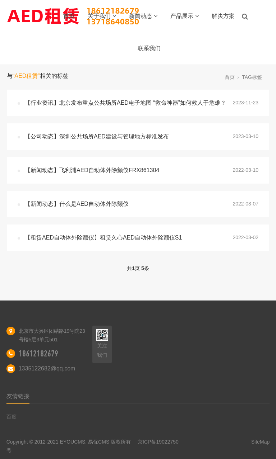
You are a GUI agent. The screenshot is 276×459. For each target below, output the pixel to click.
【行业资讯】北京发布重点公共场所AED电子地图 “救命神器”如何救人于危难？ (125, 103)
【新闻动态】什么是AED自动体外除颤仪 (77, 204)
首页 (69, 16)
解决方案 (223, 16)
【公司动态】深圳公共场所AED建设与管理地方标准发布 (97, 136)
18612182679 (38, 353)
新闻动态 (143, 16)
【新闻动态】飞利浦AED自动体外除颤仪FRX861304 (92, 170)
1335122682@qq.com (47, 368)
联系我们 (149, 48)
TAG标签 (252, 77)
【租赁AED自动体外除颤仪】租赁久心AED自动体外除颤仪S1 (103, 238)
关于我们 (102, 16)
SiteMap (260, 442)
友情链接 (17, 396)
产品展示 (184, 16)
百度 (11, 417)
